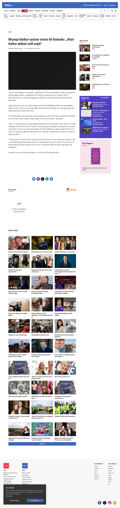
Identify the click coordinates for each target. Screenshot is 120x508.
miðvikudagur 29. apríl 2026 (94, 5)
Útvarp (96, 479)
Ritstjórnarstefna (26, 479)
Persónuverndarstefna (9, 476)
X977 (109, 482)
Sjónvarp (96, 477)
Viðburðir (110, 473)
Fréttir (96, 466)
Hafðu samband (26, 477)
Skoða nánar (9, 496)
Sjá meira (42, 444)
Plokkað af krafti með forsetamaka (65, 416)
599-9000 (8, 483)
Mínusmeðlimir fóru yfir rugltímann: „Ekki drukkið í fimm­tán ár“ (42, 315)
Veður (109, 475)
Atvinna (110, 471)
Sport (95, 471)
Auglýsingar (25, 475)
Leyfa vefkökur (35, 500)
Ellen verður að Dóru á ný (62, 377)
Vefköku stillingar (14, 500)
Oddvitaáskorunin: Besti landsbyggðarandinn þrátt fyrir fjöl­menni (65, 271)
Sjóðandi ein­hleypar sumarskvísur (65, 252)
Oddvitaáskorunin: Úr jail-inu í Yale (41, 252)
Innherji (110, 466)
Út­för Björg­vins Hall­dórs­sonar (40, 335)
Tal (109, 484)
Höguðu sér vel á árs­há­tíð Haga (17, 335)
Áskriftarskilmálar (27, 482)
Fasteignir (110, 468)
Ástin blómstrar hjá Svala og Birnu (18, 252)
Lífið (95, 473)
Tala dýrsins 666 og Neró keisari (17, 396)
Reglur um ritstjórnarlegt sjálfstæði (10, 473)
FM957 (110, 479)
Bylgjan (110, 477)
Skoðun (96, 475)
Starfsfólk (24, 484)
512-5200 (27, 473)
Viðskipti (96, 468)
